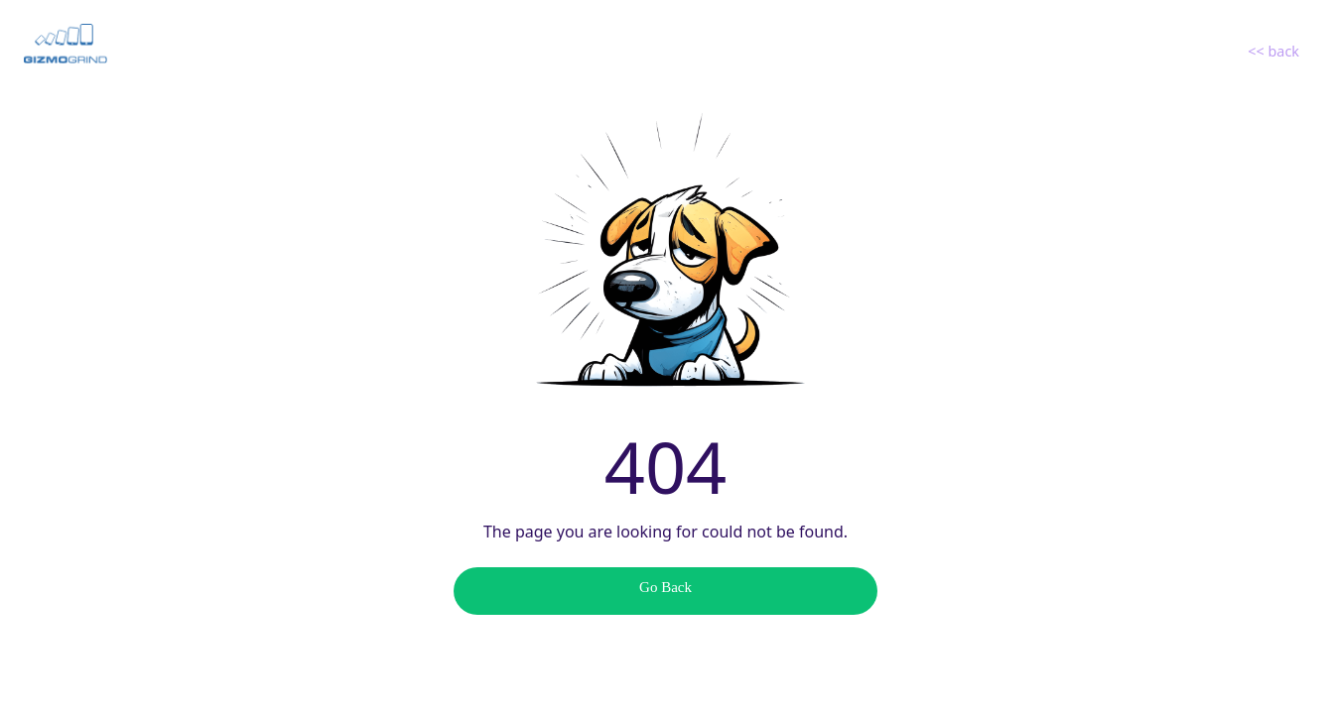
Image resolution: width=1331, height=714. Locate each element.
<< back (1273, 51)
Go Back (665, 587)
